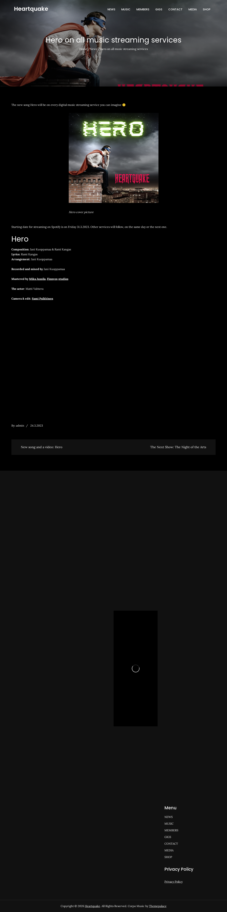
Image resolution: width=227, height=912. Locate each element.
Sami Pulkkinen (42, 298)
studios (63, 279)
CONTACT (175, 9)
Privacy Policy (173, 881)
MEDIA (192, 9)
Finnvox (52, 279)
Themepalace (158, 906)
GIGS (158, 9)
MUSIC (125, 9)
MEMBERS (142, 9)
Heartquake (31, 9)
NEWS (111, 9)
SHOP (206, 9)
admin (20, 425)
